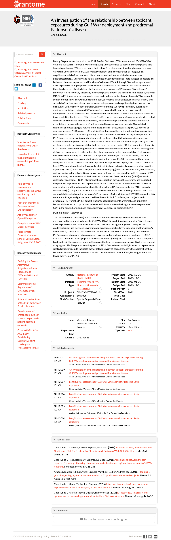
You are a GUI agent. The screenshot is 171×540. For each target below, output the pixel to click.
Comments (23, 123)
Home (92, 3)
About (151, 3)
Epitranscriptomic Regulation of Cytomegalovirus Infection (26, 289)
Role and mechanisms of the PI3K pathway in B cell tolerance (29, 303)
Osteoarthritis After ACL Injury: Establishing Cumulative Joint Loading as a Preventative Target (28, 339)
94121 (131, 330)
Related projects (26, 113)
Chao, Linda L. (59, 34)
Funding (21, 103)
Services (116, 3)
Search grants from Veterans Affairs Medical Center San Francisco (27, 73)
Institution (22, 108)
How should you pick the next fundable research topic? (28, 159)
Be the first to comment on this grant (104, 519)
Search (104, 3)
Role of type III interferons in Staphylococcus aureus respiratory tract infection (29, 190)
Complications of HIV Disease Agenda (28, 225)
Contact (139, 3)
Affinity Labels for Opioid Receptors (27, 216)
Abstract (22, 97)
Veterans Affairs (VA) (88, 281)
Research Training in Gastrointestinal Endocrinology (28, 206)
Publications (24, 118)
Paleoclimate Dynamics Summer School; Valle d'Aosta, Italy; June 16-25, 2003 (29, 237)
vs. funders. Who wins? (27, 146)
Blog (128, 3)
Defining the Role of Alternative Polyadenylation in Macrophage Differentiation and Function (27, 270)
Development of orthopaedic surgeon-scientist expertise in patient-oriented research (28, 318)
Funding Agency (65, 267)
